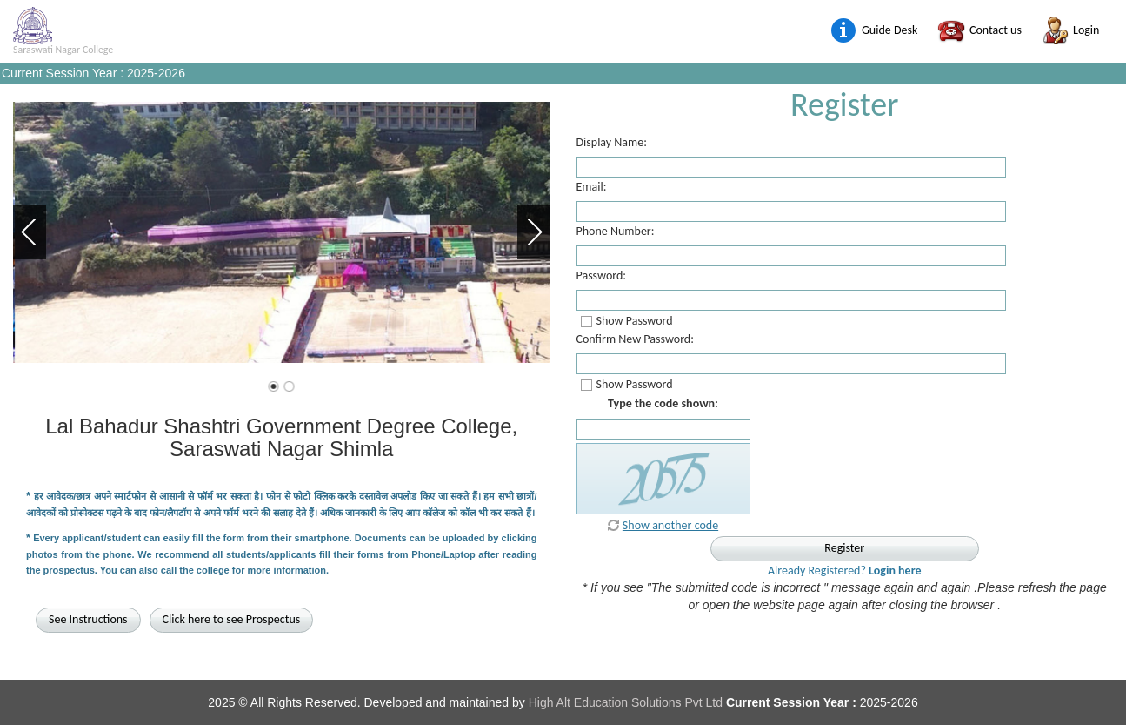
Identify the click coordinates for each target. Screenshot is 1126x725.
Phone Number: (615, 231)
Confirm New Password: (635, 339)
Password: (601, 276)
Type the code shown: (663, 403)
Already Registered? (845, 570)
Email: (591, 187)
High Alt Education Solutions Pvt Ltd (627, 702)
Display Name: (611, 143)
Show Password (634, 320)
